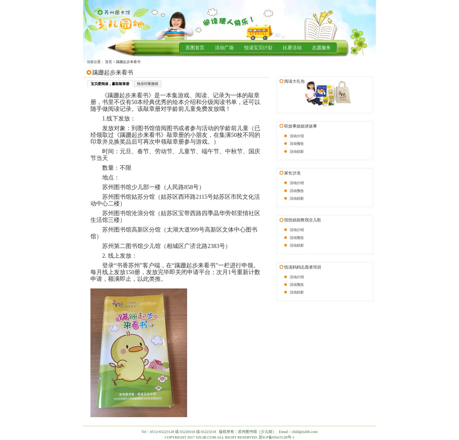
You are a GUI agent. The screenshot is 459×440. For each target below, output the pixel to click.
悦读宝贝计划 (258, 47)
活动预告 (297, 144)
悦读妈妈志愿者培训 (302, 267)
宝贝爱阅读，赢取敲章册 (110, 84)
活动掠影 (297, 152)
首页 (108, 62)
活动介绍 (297, 136)
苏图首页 (195, 47)
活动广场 (224, 47)
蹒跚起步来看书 (128, 62)
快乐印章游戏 (147, 84)
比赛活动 (292, 47)
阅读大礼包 (294, 81)
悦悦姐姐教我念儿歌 (302, 220)
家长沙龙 (292, 173)
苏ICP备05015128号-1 (276, 437)
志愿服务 (321, 47)
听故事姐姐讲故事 (300, 126)
